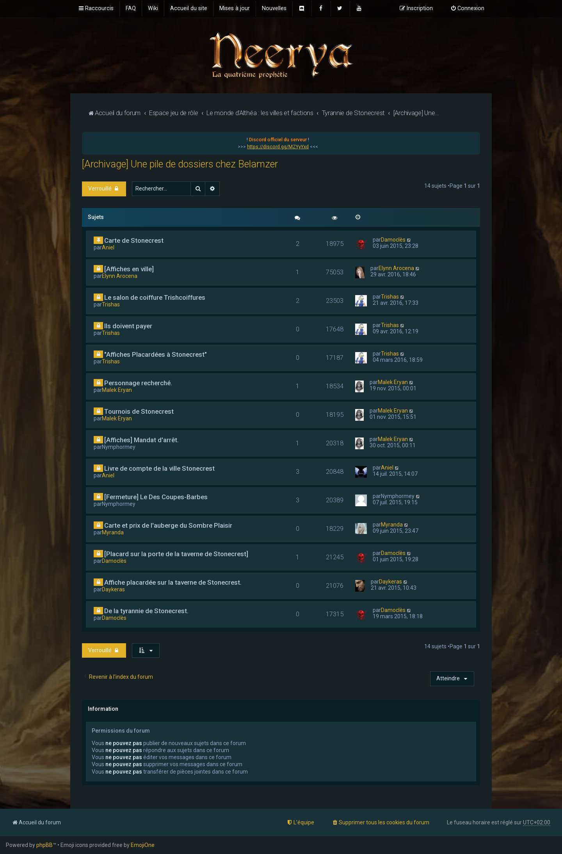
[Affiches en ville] (129, 269)
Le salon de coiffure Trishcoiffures (154, 297)
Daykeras (113, 589)
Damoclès (393, 240)
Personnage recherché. (138, 383)
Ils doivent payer (128, 326)
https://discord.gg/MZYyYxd (278, 146)
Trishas (111, 304)
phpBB (44, 845)
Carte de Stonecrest (134, 240)
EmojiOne (143, 845)
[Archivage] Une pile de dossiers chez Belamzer (180, 164)
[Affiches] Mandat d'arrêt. (141, 440)
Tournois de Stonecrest (139, 411)
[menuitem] (131, 8)
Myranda (113, 532)
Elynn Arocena (119, 276)
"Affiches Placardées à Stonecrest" (155, 354)
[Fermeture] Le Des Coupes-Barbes (156, 497)
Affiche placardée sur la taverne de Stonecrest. (173, 582)
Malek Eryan (117, 390)
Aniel (108, 247)
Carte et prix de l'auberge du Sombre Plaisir (168, 525)
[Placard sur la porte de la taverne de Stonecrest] (176, 554)
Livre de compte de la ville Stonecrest (159, 468)
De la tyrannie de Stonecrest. (146, 611)
